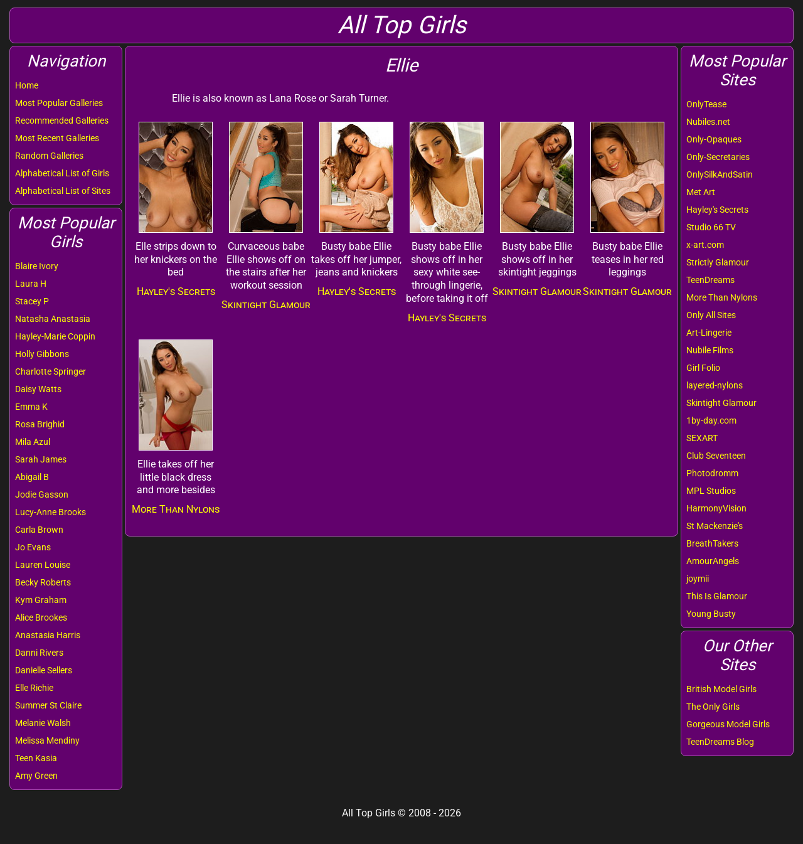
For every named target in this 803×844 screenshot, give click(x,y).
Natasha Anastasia (52, 319)
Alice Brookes (41, 617)
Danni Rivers (39, 653)
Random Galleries (49, 156)
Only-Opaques (714, 139)
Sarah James (40, 459)
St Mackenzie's (714, 526)
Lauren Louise (42, 565)
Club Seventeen (716, 456)
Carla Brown (39, 530)
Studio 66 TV (711, 227)
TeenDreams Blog (720, 742)
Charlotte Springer (50, 371)
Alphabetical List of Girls (62, 173)
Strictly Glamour (717, 262)
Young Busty (711, 614)
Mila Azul (32, 442)
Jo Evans (33, 547)
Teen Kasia (36, 758)
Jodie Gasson (41, 494)
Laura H (30, 284)
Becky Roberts (43, 582)
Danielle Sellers (43, 670)
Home (26, 85)
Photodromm (712, 473)
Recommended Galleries (62, 120)
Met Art (700, 192)
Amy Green (36, 776)
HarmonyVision (716, 508)
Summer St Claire (48, 705)
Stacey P (32, 301)
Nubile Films (709, 350)
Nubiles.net (708, 122)
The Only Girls (713, 707)
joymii (697, 579)
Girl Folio (703, 368)
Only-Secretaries (718, 157)
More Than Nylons (721, 297)
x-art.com (705, 245)
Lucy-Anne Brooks (50, 512)
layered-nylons (714, 385)
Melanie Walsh (43, 723)
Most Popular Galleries (59, 103)
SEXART (702, 438)
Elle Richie (34, 688)
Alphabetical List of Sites (62, 191)
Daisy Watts (38, 389)
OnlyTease (706, 104)
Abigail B (32, 477)
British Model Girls (721, 689)
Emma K (31, 407)
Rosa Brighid (40, 424)
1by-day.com (711, 420)
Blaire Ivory (36, 266)
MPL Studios (711, 491)
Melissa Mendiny (47, 740)
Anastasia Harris (47, 635)
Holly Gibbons (42, 354)
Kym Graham (40, 600)
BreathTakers (712, 543)
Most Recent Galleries (57, 138)
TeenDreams (710, 280)
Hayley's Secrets (717, 210)
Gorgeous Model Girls (728, 724)
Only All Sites (711, 315)
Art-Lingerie (708, 333)
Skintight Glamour (721, 403)
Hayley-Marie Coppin (55, 336)
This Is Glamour (716, 596)
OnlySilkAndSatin (719, 174)
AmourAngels (712, 561)
